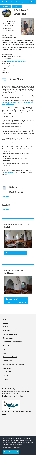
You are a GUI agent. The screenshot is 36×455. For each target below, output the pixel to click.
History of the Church (10, 357)
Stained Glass (7, 360)
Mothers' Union (8, 338)
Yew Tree (6, 376)
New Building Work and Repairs (13, 364)
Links (4, 349)
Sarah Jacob (7, 368)
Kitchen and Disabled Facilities (13, 342)
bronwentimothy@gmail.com (16, 61)
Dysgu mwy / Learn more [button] (11, 447)
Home (4, 319)
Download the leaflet (12, 299)
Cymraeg (5, 6)
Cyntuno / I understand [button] (11, 452)
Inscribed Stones (8, 372)
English (16, 6)
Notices (5, 326)
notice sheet (9, 172)
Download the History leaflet (15, 253)
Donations (6, 345)
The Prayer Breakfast (10, 334)
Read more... (6, 196)
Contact (5, 379)
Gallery (5, 353)
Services (5, 323)
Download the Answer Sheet (15, 302)
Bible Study (6, 330)
